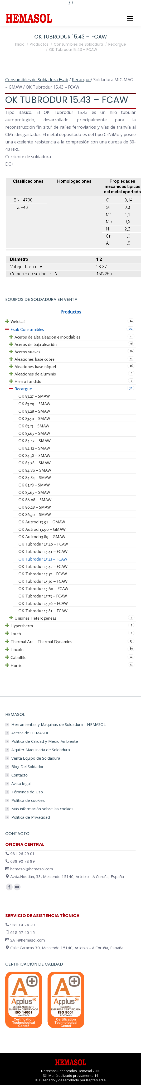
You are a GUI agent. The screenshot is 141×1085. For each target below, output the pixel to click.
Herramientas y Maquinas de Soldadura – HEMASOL (58, 724)
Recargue (81, 80)
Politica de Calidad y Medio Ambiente (44, 741)
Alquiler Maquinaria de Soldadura (40, 749)
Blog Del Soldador (27, 766)
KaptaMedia (96, 1080)
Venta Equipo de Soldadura (35, 758)
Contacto (19, 775)
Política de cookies (28, 800)
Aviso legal (21, 783)
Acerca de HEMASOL (30, 732)
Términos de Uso (27, 791)
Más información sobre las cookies (42, 808)
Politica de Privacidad (30, 817)
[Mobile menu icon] (130, 18)
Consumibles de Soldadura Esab (36, 80)
